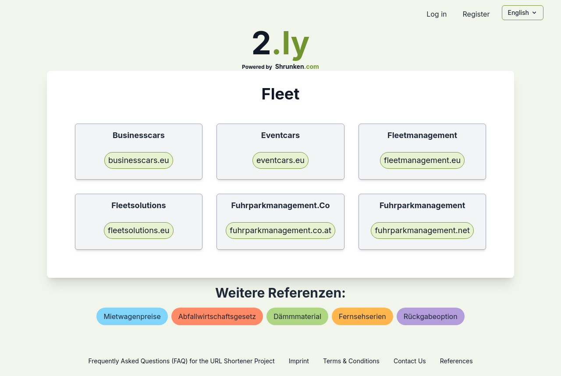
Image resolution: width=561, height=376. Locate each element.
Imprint (299, 361)
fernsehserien (362, 316)
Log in (436, 14)
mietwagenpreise (131, 316)
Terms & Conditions (351, 361)
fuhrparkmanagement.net (422, 230)
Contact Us (410, 361)
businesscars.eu (138, 160)
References (456, 361)
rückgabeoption (431, 316)
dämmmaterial (297, 316)
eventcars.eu (280, 160)
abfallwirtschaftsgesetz (217, 316)
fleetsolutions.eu (139, 230)
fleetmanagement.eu (422, 160)
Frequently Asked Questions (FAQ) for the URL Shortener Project (181, 361)
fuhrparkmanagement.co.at (280, 230)
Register (476, 14)
